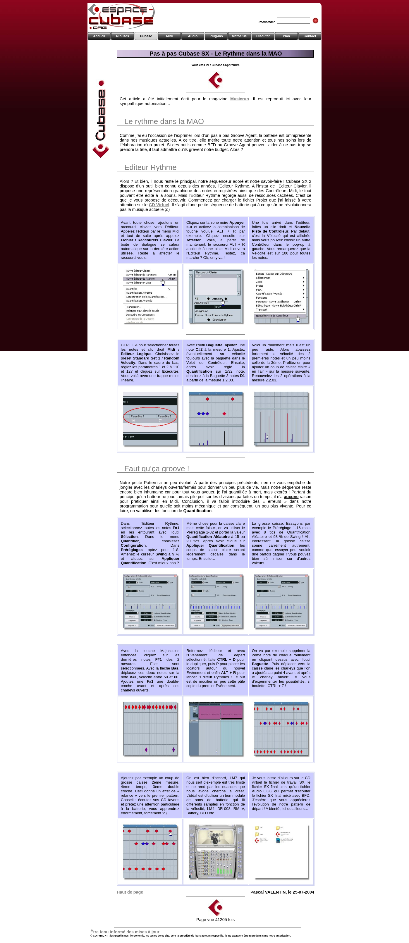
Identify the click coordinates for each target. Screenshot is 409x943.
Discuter (263, 36)
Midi (169, 36)
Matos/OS (239, 36)
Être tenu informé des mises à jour (124, 932)
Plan (286, 36)
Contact (310, 36)
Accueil (99, 36)
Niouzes (122, 36)
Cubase (146, 36)
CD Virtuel (159, 204)
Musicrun (239, 99)
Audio (193, 36)
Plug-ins (216, 36)
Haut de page (130, 892)
